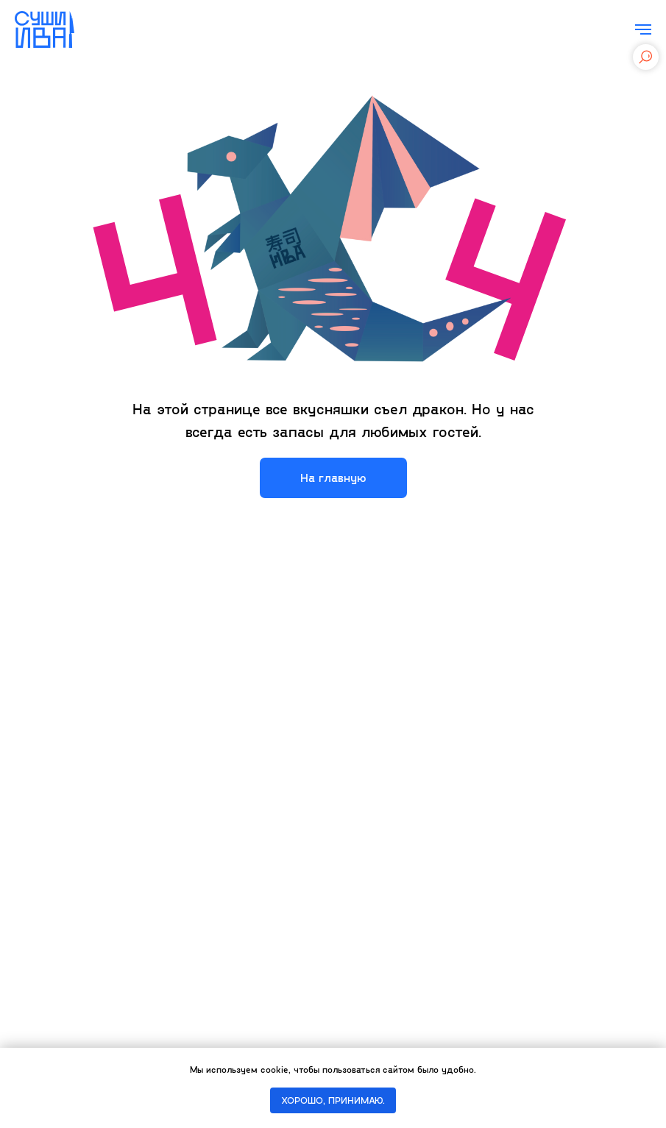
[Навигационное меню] (643, 29)
